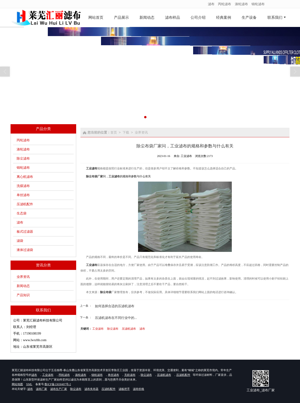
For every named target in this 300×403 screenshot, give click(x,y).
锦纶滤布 (258, 4)
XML (29, 384)
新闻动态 (23, 286)
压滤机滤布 (129, 328)
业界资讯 (23, 277)
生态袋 (21, 213)
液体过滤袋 (25, 250)
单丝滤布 (23, 195)
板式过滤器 (25, 231)
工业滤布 (98, 328)
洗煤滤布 (23, 186)
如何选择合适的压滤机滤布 (114, 306)
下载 (126, 132)
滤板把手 (124, 389)
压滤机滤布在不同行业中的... (116, 318)
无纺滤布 (129, 375)
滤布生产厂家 (58, 389)
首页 (113, 132)
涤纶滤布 (241, 4)
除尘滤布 (23, 158)
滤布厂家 (41, 389)
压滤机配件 (25, 204)
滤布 (211, 4)
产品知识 (23, 295)
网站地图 (17, 384)
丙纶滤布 (224, 4)
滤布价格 (138, 389)
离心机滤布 (25, 177)
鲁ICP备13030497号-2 (58, 384)
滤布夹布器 (91, 389)
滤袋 (20, 241)
